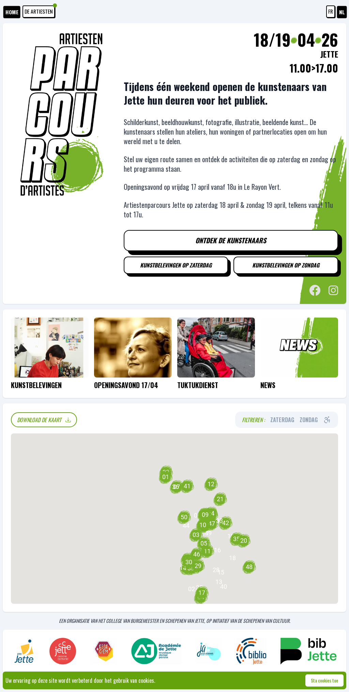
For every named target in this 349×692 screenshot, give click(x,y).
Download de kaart (44, 421)
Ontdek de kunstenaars (231, 241)
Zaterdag (282, 421)
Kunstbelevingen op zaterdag (176, 266)
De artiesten (40, 10)
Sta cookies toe (324, 680)
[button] (217, 551)
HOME (12, 12)
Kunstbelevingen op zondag (285, 266)
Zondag (309, 421)
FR (330, 11)
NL (342, 12)
